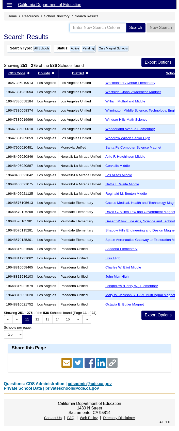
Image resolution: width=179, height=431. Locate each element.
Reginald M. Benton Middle (126, 193)
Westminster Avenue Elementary (130, 83)
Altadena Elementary (121, 249)
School (171, 73)
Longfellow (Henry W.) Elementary (131, 286)
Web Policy (89, 418)
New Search (161, 27)
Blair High (112, 258)
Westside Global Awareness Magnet (133, 92)
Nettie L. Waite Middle (122, 184)
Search (135, 27)
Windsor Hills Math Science (126, 119)
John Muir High (116, 276)
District (78, 73)
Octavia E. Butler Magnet (124, 304)
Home (12, 16)
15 (68, 319)
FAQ (70, 418)
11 (27, 319)
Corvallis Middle (117, 166)
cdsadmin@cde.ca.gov (90, 384)
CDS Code (16, 73)
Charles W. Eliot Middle (123, 267)
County (44, 73)
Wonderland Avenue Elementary (130, 129)
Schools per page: (18, 327)
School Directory (57, 16)
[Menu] (9, 4)
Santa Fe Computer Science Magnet (133, 147)
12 (37, 319)
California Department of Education (49, 5)
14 (58, 319)
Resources (30, 16)
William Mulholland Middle (125, 101)
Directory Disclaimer (119, 418)
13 (47, 319)
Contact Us (52, 418)
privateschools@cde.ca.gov (72, 388)
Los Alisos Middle (118, 175)
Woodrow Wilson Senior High (127, 138)
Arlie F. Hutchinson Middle (125, 156)
